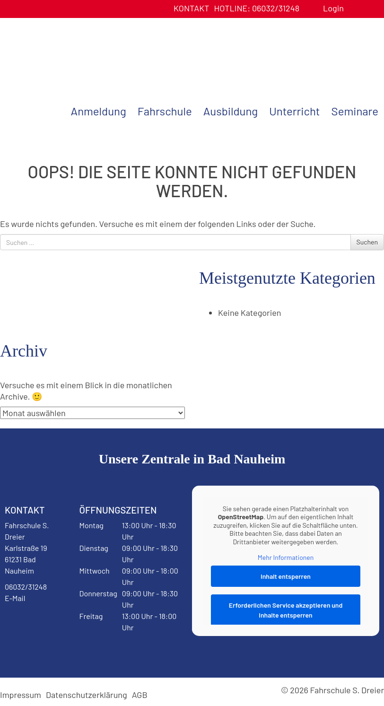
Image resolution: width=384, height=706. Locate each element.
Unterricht (294, 111)
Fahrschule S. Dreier (59, 53)
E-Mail (15, 597)
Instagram (28, 649)
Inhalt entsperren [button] (286, 576)
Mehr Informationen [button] (286, 557)
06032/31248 (256, 8)
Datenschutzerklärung (86, 694)
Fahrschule (165, 111)
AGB (140, 694)
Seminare (355, 111)
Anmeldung (98, 111)
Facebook (28, 622)
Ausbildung (230, 111)
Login (333, 8)
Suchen (367, 242)
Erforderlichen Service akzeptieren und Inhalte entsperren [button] (286, 610)
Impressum (20, 694)
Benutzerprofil (354, 8)
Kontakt (191, 8)
